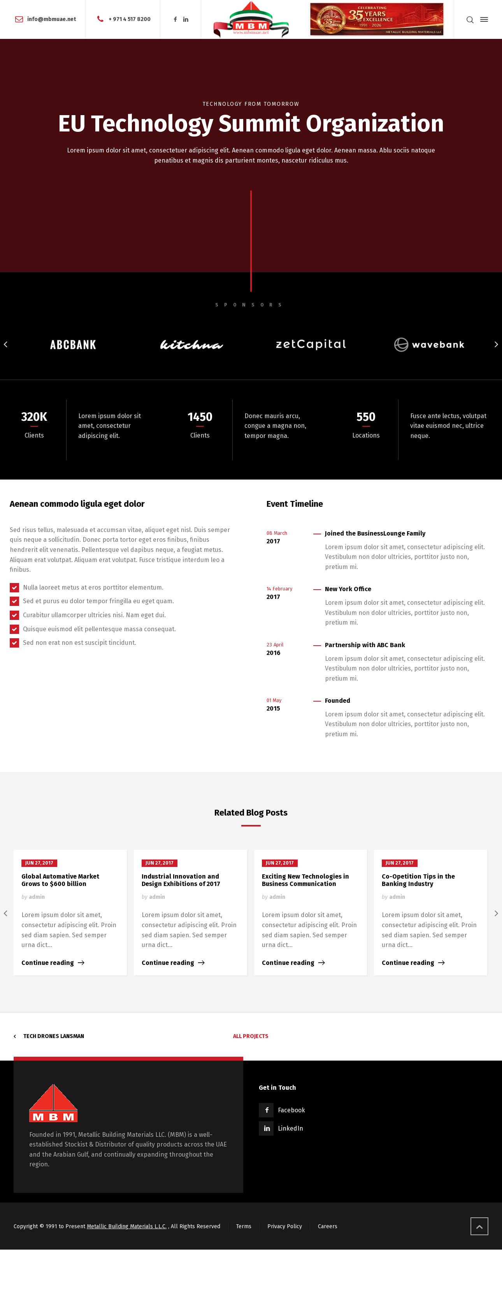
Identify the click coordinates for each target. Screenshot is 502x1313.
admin (37, 897)
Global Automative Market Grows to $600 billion (60, 880)
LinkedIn (290, 1128)
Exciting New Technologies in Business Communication (305, 880)
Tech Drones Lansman (53, 1036)
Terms (243, 1226)
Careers (327, 1226)
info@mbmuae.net (51, 19)
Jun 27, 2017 (39, 863)
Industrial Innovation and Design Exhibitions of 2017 (181, 880)
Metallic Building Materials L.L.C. (127, 1226)
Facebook (291, 1110)
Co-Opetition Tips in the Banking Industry (418, 880)
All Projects (251, 1036)
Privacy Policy (284, 1226)
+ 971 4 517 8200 (130, 19)
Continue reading (47, 962)
